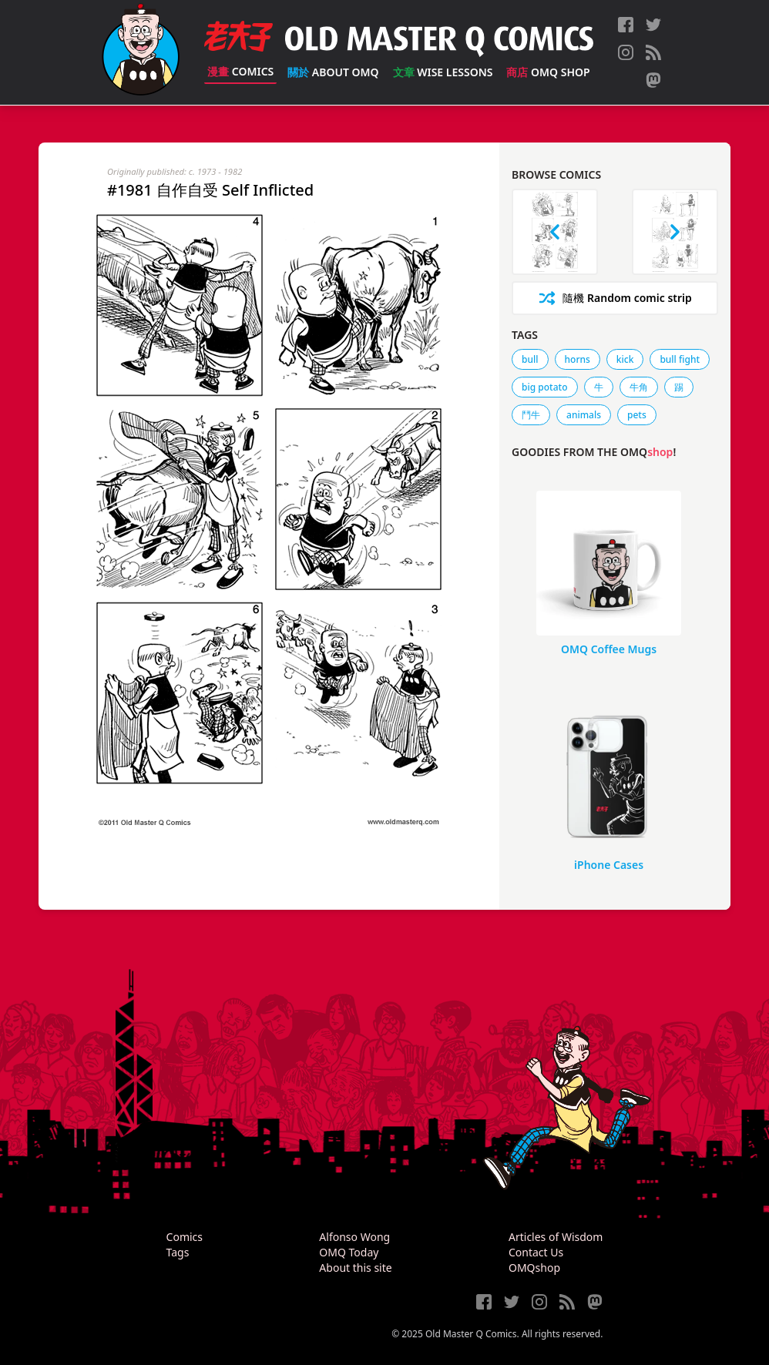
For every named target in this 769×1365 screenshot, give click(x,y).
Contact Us (536, 1252)
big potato (544, 387)
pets (636, 414)
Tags (178, 1252)
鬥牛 (531, 414)
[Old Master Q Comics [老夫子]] (141, 52)
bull (530, 359)
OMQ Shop (547, 72)
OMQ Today (348, 1252)
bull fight (680, 359)
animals (583, 414)
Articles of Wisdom (556, 1236)
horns (577, 359)
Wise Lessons (443, 72)
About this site (355, 1267)
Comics (240, 71)
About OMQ (332, 72)
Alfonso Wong (354, 1236)
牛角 (639, 387)
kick (625, 359)
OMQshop (534, 1267)
